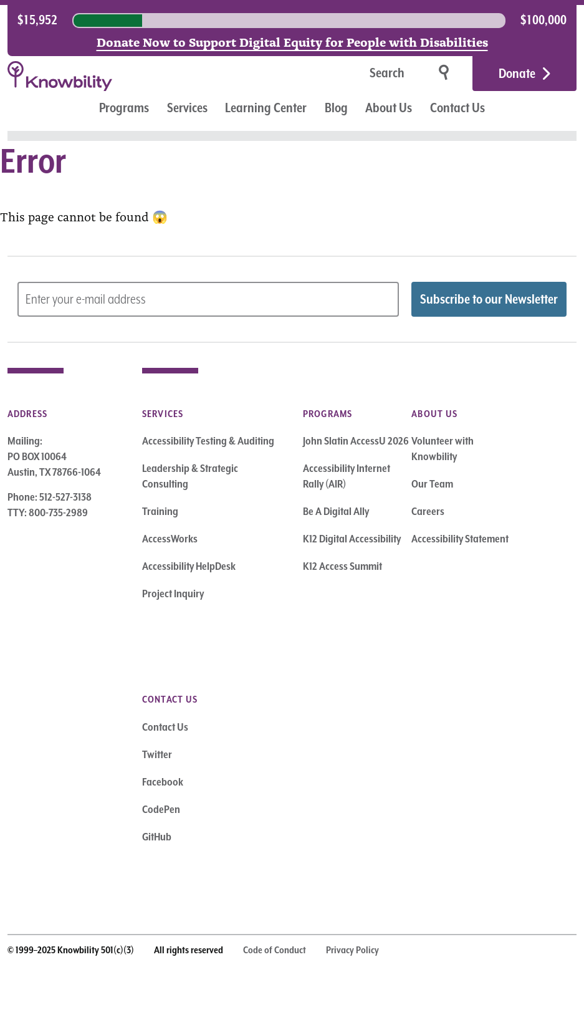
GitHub (156, 836)
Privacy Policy (352, 950)
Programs (124, 107)
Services (187, 107)
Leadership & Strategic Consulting (190, 476)
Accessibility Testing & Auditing (208, 441)
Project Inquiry (173, 593)
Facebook (162, 782)
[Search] (348, 74)
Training (160, 511)
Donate (517, 73)
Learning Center (266, 107)
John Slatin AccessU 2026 (356, 441)
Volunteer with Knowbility (442, 449)
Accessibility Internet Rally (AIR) (346, 476)
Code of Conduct (274, 950)
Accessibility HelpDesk (189, 566)
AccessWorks (170, 538)
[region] (292, 20)
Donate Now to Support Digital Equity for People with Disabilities (292, 41)
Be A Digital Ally (336, 511)
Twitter (157, 754)
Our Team (432, 484)
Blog (336, 107)
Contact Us (457, 107)
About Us (388, 107)
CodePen (161, 809)
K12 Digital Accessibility (352, 538)
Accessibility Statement (460, 538)
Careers (427, 511)
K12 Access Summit (342, 566)
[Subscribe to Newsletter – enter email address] (208, 299)
